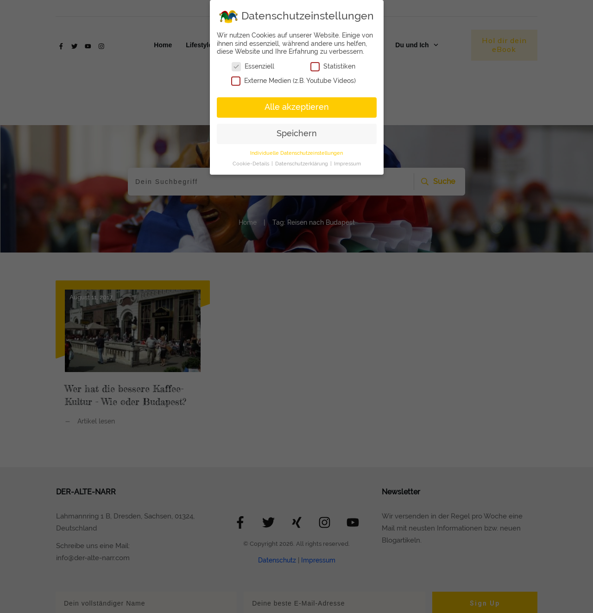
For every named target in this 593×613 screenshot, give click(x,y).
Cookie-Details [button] (252, 163)
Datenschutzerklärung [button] (302, 163)
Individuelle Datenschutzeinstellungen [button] (296, 153)
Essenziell (253, 66)
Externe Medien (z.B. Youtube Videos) (293, 80)
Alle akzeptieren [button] (297, 107)
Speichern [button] (297, 133)
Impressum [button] (347, 163)
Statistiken (332, 66)
